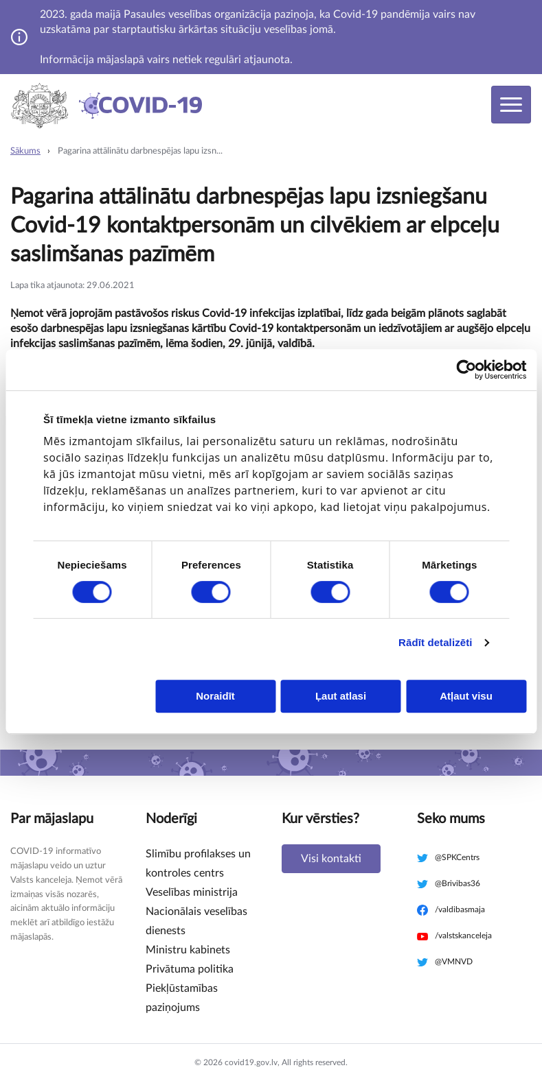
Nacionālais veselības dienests (196, 921)
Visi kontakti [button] (331, 858)
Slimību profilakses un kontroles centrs (198, 863)
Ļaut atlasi (340, 696)
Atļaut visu (466, 696)
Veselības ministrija (192, 892)
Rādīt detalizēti (435, 642)
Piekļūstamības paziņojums (182, 998)
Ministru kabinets (188, 949)
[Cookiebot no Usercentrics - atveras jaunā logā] (466, 369)
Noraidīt (215, 696)
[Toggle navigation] (511, 104)
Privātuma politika (190, 969)
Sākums (25, 151)
